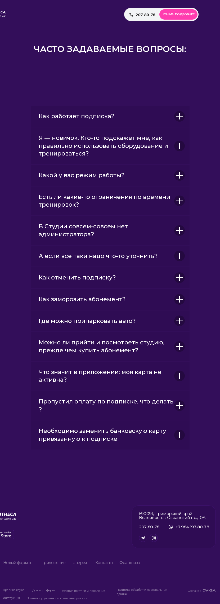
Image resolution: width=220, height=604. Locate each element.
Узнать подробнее (179, 14)
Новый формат (17, 562)
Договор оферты (43, 590)
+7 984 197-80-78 (192, 526)
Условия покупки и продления (83, 591)
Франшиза (129, 562)
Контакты (104, 562)
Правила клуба (13, 590)
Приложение (53, 562)
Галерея (79, 562)
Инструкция (11, 598)
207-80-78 (149, 526)
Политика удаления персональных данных (57, 598)
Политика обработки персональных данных (142, 592)
